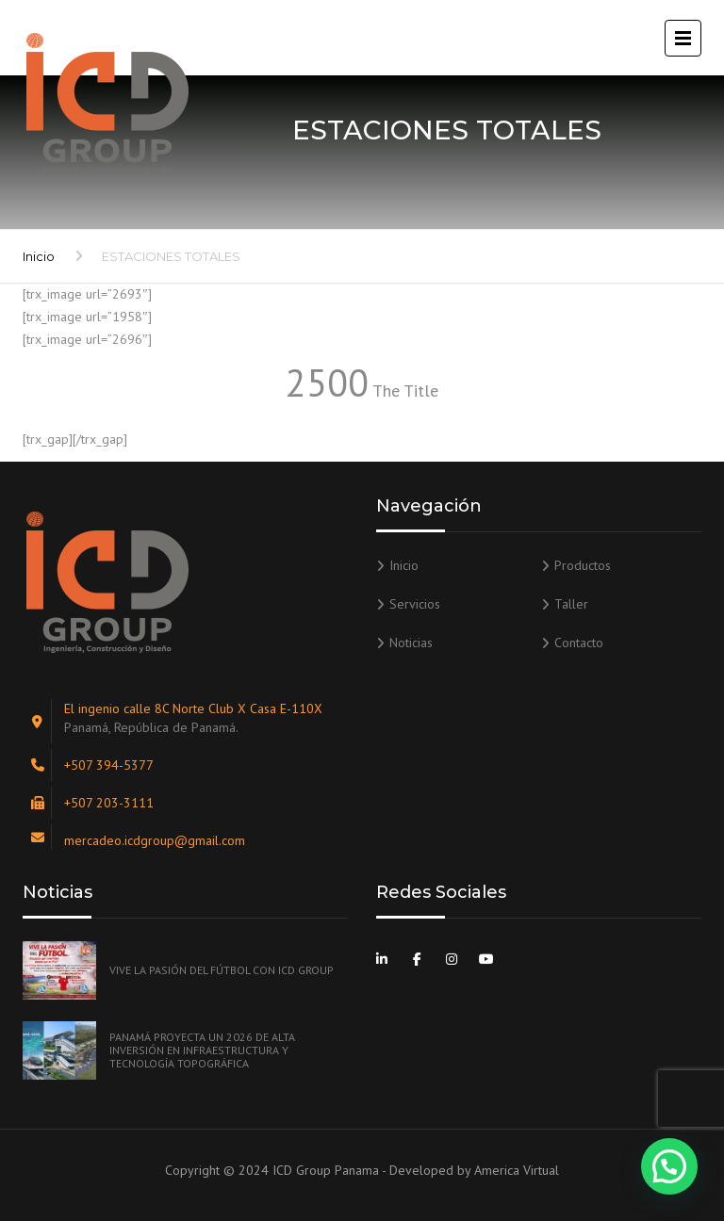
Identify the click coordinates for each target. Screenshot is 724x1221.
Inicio (39, 256)
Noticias (411, 642)
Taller (571, 603)
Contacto (578, 642)
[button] (669, 1166)
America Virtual (516, 1170)
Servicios (414, 603)
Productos (582, 565)
